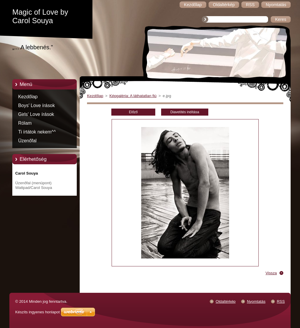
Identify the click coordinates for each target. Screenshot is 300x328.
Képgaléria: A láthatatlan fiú (132, 96)
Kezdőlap (28, 96)
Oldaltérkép (226, 301)
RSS (281, 301)
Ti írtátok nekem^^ (37, 131)
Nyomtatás (256, 301)
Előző (133, 112)
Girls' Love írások (36, 114)
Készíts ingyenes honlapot (37, 312)
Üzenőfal (27, 140)
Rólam (25, 123)
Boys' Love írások (36, 105)
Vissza (271, 273)
